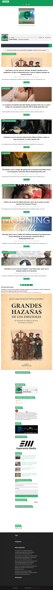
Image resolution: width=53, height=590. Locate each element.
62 (27, 285)
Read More (26, 82)
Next (31, 285)
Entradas (18, 400)
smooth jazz (6, 88)
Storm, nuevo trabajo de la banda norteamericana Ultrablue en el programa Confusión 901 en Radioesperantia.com (26, 567)
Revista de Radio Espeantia (9, 120)
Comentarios (19, 403)
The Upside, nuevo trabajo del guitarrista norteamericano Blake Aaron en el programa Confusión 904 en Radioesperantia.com (24, 552)
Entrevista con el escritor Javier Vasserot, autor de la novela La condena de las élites (29, 463)
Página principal (18, 528)
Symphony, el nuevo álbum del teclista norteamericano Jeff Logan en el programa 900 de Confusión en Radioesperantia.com (26, 573)
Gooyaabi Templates (35, 587)
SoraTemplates (21, 587)
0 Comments (36, 76)
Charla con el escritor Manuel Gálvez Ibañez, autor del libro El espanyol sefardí (30, 474)
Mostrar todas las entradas (39, 50)
